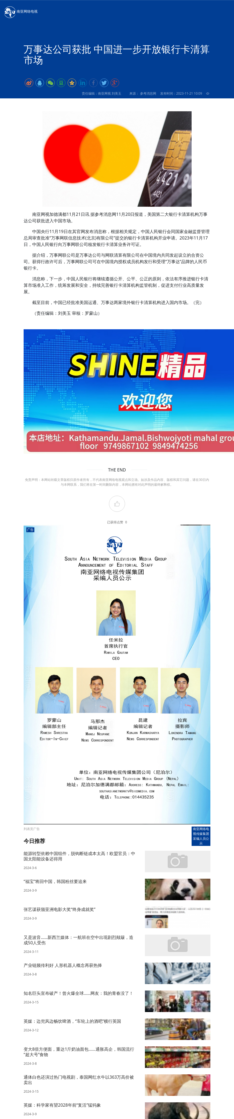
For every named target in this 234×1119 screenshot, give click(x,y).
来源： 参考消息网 (142, 93)
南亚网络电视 (20, 12)
